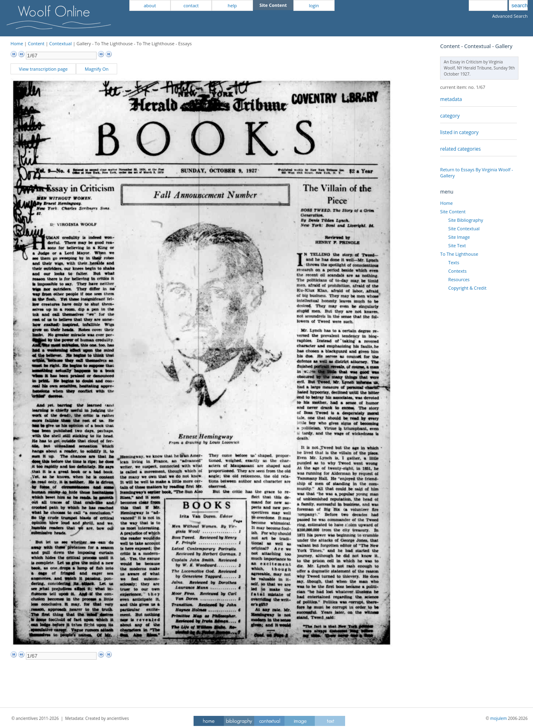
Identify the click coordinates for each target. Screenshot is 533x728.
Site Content (453, 211)
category (449, 115)
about (150, 5)
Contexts (457, 271)
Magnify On (97, 69)
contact (191, 5)
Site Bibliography (465, 220)
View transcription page (43, 69)
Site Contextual (463, 228)
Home (17, 43)
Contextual (60, 43)
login (314, 5)
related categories (460, 148)
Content (36, 43)
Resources (459, 279)
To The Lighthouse (459, 254)
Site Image (459, 237)
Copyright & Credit (467, 288)
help (232, 5)
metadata (451, 99)
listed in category (459, 132)
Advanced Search (510, 16)
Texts (453, 262)
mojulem (498, 718)
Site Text (457, 245)
